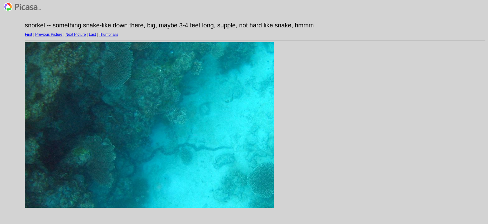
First (28, 34)
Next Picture (75, 34)
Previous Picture (48, 34)
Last (92, 34)
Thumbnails (108, 34)
